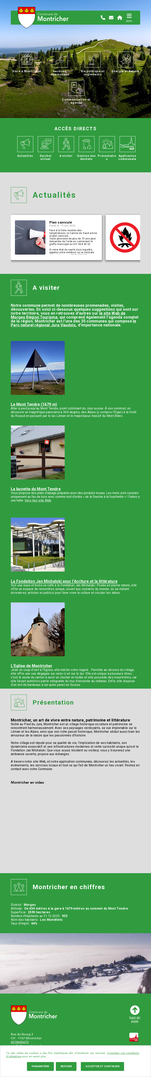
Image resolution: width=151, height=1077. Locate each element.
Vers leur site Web (38, 500)
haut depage (134, 1014)
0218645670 (20, 1042)
